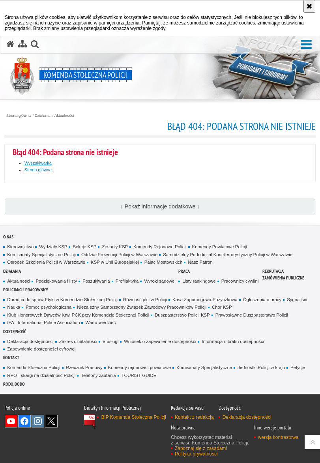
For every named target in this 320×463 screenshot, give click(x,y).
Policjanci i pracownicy (25, 289)
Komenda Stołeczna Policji (33, 367)
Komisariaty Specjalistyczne (204, 367)
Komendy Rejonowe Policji (160, 246)
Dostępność (14, 331)
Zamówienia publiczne (283, 278)
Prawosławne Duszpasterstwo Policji (251, 315)
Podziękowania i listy (56, 281)
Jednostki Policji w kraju (261, 367)
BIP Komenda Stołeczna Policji (133, 417)
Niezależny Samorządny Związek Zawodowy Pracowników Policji (141, 307)
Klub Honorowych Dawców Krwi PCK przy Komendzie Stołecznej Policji (78, 315)
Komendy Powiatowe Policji (219, 246)
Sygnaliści (297, 299)
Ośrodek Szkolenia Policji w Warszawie (46, 262)
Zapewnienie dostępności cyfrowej (41, 349)
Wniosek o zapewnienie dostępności (160, 341)
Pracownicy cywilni (240, 281)
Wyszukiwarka (38, 163)
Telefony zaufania (98, 375)
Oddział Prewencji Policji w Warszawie (119, 254)
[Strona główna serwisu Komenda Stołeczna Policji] (10, 44)
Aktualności (64, 116)
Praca (184, 271)
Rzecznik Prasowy (84, 367)
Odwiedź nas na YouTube (11, 421)
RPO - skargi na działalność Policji (41, 375)
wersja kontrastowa (278, 437)
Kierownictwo (20, 246)
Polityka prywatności (196, 454)
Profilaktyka (127, 281)
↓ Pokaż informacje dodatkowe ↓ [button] (160, 206)
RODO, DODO (14, 384)
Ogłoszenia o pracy (262, 299)
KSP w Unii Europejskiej (115, 262)
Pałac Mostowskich (163, 262)
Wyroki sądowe (159, 281)
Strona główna (18, 116)
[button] (306, 44)
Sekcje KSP (84, 246)
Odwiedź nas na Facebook (24, 421)
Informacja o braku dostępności (233, 341)
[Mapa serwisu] (22, 44)
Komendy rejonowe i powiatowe (139, 367)
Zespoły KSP (115, 246)
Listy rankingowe (199, 281)
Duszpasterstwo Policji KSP (182, 315)
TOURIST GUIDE (139, 375)
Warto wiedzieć (100, 322)
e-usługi (110, 341)
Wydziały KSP (53, 246)
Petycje (297, 367)
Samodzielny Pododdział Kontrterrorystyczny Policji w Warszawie (227, 254)
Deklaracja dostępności (30, 341)
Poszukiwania (96, 281)
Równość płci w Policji (145, 299)
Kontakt (11, 357)
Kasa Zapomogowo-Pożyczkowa (205, 299)
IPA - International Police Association (43, 322)
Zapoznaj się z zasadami (201, 448)
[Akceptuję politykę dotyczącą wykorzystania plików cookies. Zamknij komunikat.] (309, 6)
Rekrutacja (273, 271)
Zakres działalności (78, 341)
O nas (8, 237)
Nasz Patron (200, 262)
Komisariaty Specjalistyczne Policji (41, 254)
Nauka (13, 307)
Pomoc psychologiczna (48, 307)
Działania (43, 116)
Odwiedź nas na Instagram (38, 421)
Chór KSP (222, 307)
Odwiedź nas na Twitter (51, 421)
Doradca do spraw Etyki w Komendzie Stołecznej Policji (62, 299)
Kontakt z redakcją (194, 417)
